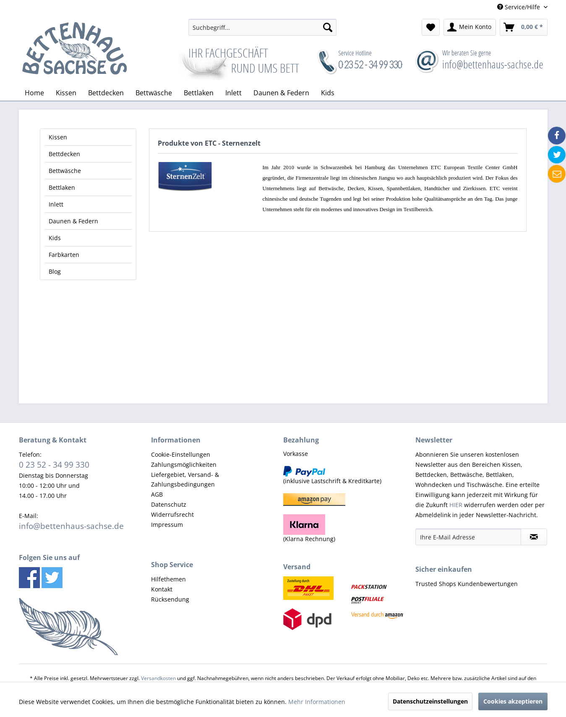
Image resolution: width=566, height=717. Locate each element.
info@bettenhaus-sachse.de (71, 525)
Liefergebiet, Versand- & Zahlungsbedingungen (185, 480)
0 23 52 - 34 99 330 (54, 464)
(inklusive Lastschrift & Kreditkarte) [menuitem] (332, 475)
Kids (55, 238)
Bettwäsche (65, 171)
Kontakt (161, 589)
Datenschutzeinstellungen (430, 701)
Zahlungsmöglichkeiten (183, 464)
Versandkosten (158, 678)
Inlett (56, 204)
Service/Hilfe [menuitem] (519, 7)
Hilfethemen (168, 579)
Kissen (58, 137)
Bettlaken (62, 187)
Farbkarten (64, 255)
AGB (157, 494)
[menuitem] (262, 27)
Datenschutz (168, 504)
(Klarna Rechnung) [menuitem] (309, 528)
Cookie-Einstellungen (180, 454)
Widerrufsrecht (172, 514)
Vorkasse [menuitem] (295, 454)
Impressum (167, 525)
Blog (55, 271)
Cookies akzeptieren (513, 701)
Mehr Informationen (316, 702)
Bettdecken (64, 154)
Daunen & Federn (73, 221)
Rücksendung (170, 599)
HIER (455, 505)
